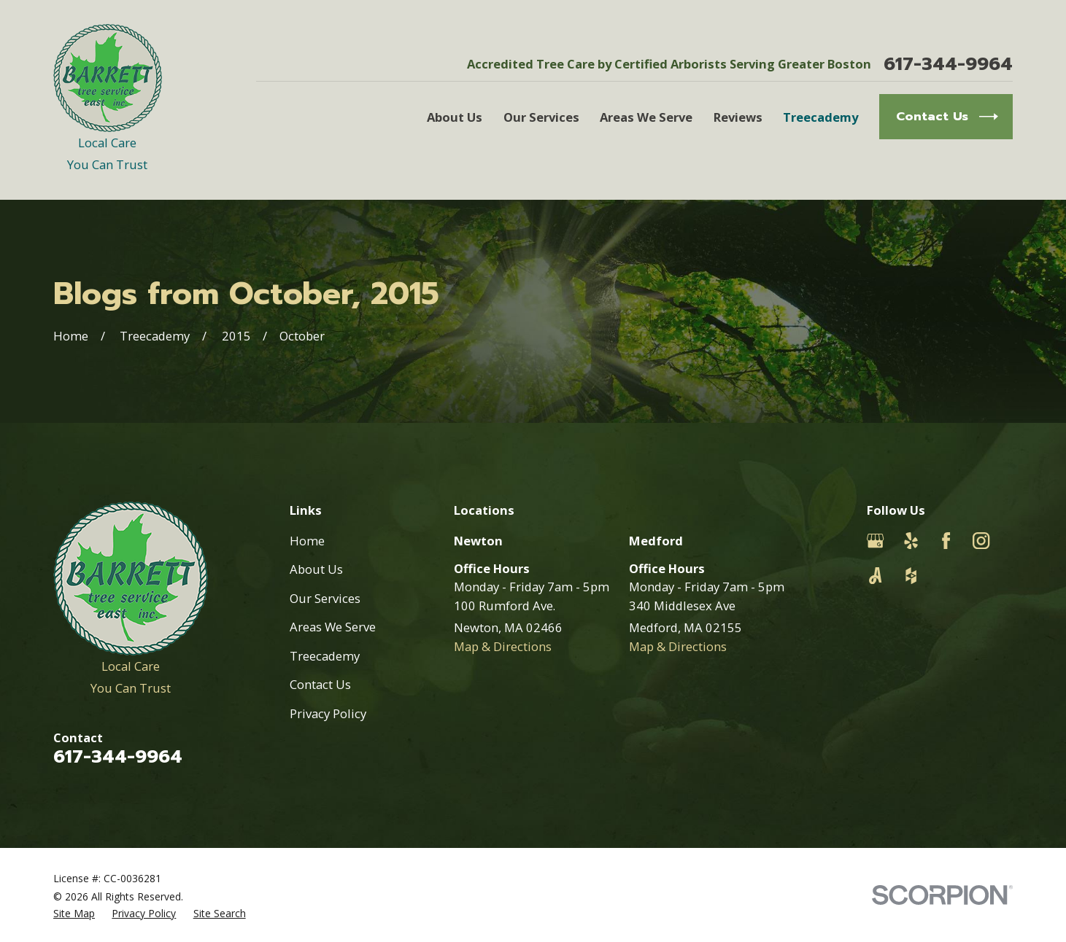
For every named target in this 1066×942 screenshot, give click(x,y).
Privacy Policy (328, 713)
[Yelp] (911, 540)
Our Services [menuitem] (541, 117)
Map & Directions (503, 646)
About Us (316, 569)
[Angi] (875, 575)
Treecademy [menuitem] (820, 117)
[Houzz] (911, 575)
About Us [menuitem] (454, 117)
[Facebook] (946, 540)
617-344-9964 (948, 64)
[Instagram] (981, 540)
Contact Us (320, 684)
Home (307, 540)
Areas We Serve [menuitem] (646, 117)
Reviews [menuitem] (738, 117)
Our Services (325, 598)
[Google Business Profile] (875, 540)
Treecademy (325, 655)
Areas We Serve (333, 626)
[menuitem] (74, 913)
